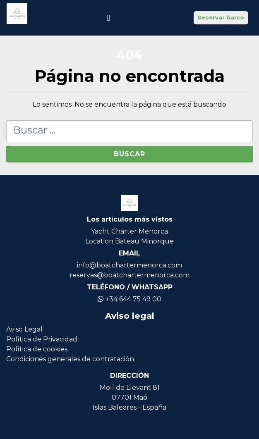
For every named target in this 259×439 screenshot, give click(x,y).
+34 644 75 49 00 (129, 299)
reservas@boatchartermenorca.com (129, 275)
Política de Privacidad (41, 339)
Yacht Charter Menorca (129, 231)
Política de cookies (36, 349)
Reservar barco (221, 17)
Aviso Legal (24, 329)
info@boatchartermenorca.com (129, 265)
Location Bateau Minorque (129, 241)
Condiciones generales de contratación (70, 359)
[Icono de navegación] (108, 18)
